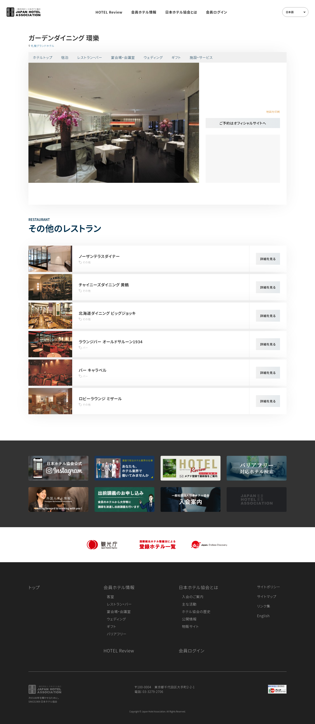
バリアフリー (116, 633)
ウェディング (153, 57)
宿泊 (64, 57)
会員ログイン (216, 12)
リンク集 (263, 606)
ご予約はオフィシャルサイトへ (242, 123)
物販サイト (190, 626)
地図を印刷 (273, 111)
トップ (34, 587)
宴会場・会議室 (123, 57)
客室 (110, 596)
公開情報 (189, 619)
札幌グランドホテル (42, 46)
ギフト (176, 57)
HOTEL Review (109, 12)
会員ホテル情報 (144, 12)
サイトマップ (266, 596)
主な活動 (189, 604)
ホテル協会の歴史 (196, 611)
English (263, 615)
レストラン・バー (89, 57)
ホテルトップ (42, 57)
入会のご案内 (192, 596)
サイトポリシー (268, 586)
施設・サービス (201, 57)
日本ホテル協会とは (181, 12)
